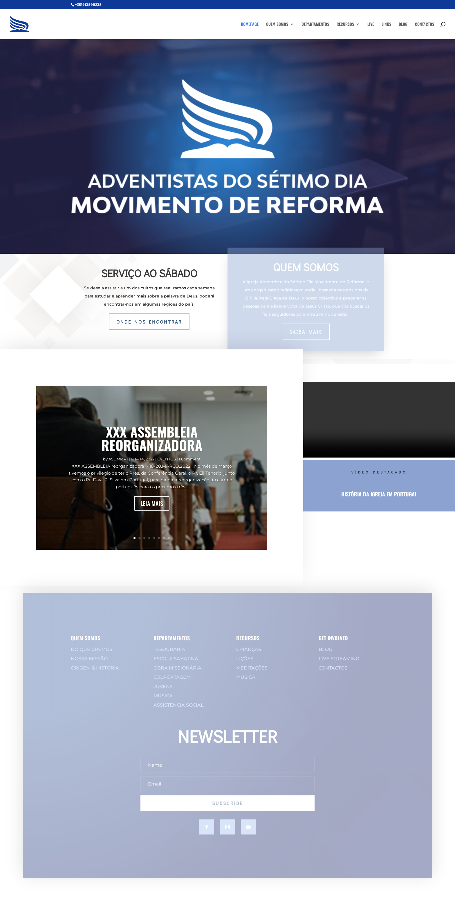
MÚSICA (163, 700)
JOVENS (163, 691)
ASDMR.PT (118, 459)
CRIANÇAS (248, 653)
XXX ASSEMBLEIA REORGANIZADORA (151, 438)
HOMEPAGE (250, 24)
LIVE (370, 24)
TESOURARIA (169, 653)
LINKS (386, 24)
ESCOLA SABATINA (176, 663)
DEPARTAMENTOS (315, 24)
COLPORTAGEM (172, 681)
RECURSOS (345, 24)
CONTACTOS (424, 24)
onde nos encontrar (149, 322)
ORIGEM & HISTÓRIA (95, 672)
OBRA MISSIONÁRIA (177, 672)
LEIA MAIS (151, 503)
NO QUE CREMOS (91, 653)
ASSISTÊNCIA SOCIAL (179, 709)
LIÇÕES (244, 663)
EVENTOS (166, 459)
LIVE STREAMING (339, 663)
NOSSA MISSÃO (89, 663)
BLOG (403, 24)
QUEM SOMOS (277, 24)
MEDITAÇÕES (252, 672)
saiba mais (305, 328)
